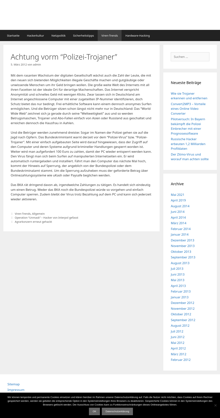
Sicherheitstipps (83, 35)
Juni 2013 (177, 274)
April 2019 (178, 200)
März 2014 (178, 223)
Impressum (15, 390)
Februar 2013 (181, 291)
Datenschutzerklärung (117, 411)
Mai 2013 (177, 280)
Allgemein (38, 213)
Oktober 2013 (181, 251)
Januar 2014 (179, 234)
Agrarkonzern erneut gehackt (33, 221)
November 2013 (182, 246)
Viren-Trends (109, 35)
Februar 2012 (181, 360)
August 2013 (180, 263)
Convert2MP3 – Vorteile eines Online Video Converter (188, 109)
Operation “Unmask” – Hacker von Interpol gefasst (46, 217)
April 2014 (178, 217)
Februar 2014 (181, 229)
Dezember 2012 (182, 303)
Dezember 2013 (182, 240)
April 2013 (178, 286)
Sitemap (13, 384)
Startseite (13, 35)
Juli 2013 (177, 268)
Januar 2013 (179, 297)
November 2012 (182, 308)
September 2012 (183, 320)
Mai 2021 (177, 194)
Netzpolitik (58, 35)
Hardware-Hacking (137, 35)
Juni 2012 (177, 337)
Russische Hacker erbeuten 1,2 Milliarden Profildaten (188, 144)
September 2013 (183, 257)
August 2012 (180, 325)
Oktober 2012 (181, 314)
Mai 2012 (177, 343)
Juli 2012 (177, 331)
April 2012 (178, 348)
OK (94, 411)
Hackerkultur (35, 35)
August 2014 (180, 206)
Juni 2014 (177, 211)
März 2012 (178, 354)
